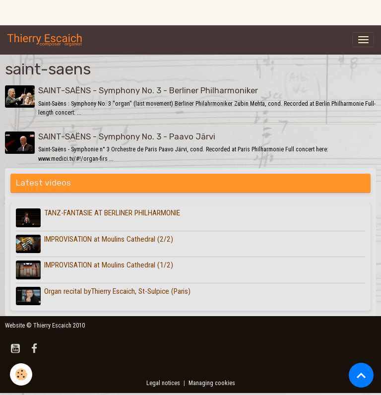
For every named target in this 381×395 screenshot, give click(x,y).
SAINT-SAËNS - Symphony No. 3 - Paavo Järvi (126, 136)
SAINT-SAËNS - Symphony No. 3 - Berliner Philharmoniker (148, 90)
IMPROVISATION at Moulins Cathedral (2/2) (108, 239)
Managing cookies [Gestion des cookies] (212, 383)
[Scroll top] (361, 375)
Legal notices (163, 383)
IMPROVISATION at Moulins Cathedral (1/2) (108, 265)
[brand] (46, 39)
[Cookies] (21, 374)
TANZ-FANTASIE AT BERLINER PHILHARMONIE (112, 212)
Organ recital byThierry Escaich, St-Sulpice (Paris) (117, 291)
